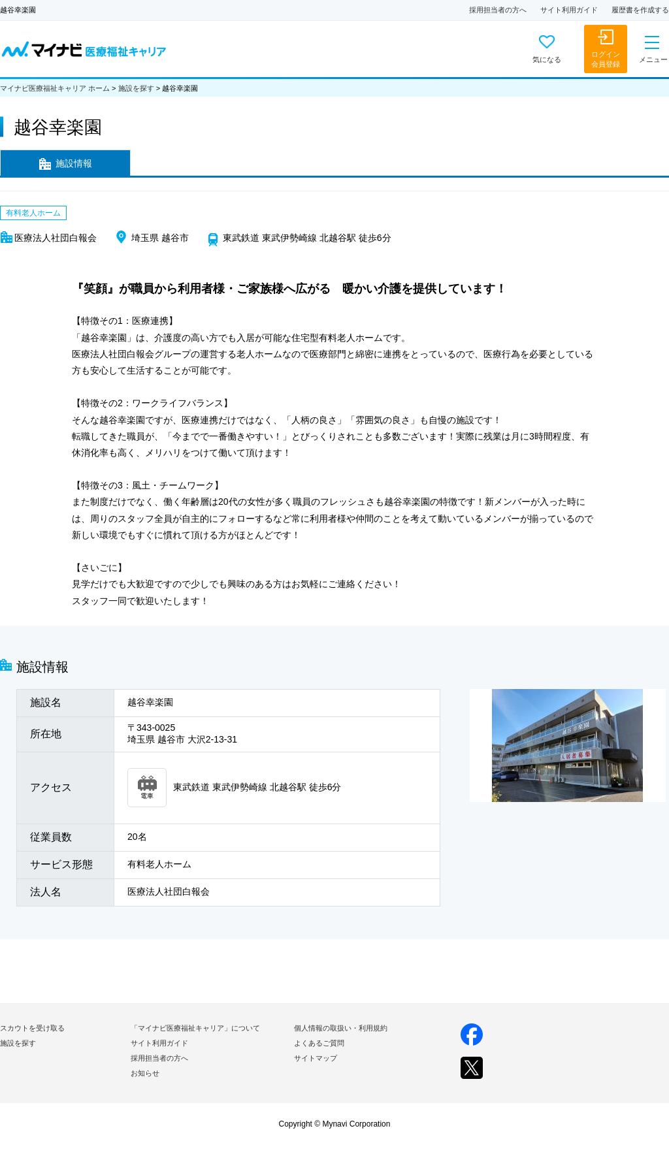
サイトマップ (315, 1058)
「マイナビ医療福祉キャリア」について (195, 1028)
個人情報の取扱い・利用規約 (340, 1028)
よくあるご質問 (319, 1043)
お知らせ (145, 1073)
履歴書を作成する (640, 10)
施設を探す (136, 88)
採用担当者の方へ (498, 10)
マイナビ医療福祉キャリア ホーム (55, 88)
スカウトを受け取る (32, 1028)
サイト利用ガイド (569, 10)
